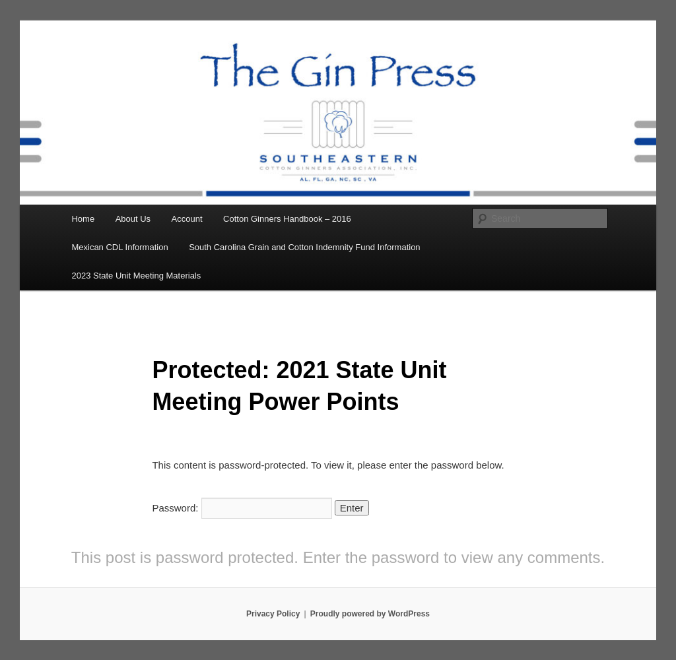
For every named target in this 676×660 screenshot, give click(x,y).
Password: (241, 507)
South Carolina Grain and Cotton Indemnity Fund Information (304, 247)
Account (187, 219)
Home (82, 219)
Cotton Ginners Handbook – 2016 (287, 219)
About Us (133, 219)
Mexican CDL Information (119, 247)
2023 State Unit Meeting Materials (136, 275)
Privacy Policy (273, 613)
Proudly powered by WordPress (370, 613)
